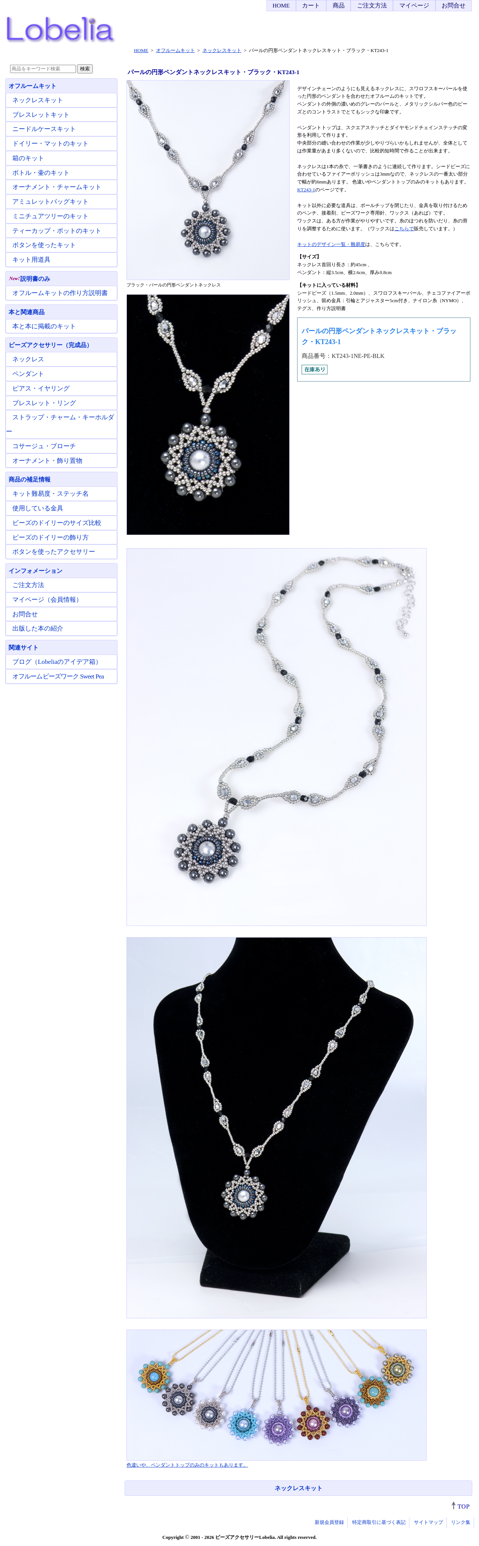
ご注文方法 (372, 5)
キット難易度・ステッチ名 (50, 493)
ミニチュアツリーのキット (50, 216)
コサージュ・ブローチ (44, 446)
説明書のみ (29, 279)
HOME (281, 5)
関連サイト (24, 647)
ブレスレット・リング (44, 403)
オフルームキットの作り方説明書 (60, 293)
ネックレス (28, 359)
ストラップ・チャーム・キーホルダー (60, 424)
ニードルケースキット (44, 129)
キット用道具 (31, 259)
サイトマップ (428, 1522)
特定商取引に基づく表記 (379, 1522)
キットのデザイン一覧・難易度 (331, 244)
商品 (339, 5)
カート (311, 5)
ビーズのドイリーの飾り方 (50, 537)
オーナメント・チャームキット (56, 187)
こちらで (404, 228)
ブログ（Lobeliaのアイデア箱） (57, 661)
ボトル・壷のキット (41, 172)
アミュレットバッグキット (50, 201)
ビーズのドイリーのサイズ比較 (56, 522)
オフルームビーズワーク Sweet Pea (58, 676)
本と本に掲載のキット (44, 326)
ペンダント (28, 373)
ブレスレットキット (41, 114)
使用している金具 (37, 508)
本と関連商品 (27, 312)
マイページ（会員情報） (47, 599)
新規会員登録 (329, 1522)
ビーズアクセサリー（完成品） (50, 345)
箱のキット (28, 158)
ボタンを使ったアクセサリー (53, 551)
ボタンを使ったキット (44, 245)
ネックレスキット (299, 1488)
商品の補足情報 (30, 479)
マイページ (414, 5)
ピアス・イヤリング (41, 388)
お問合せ (454, 5)
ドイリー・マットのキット (50, 143)
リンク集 (460, 1522)
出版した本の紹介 (37, 628)
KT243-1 (306, 189)
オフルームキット (33, 86)
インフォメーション (35, 571)
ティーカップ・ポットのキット (56, 230)
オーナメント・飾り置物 (47, 460)
